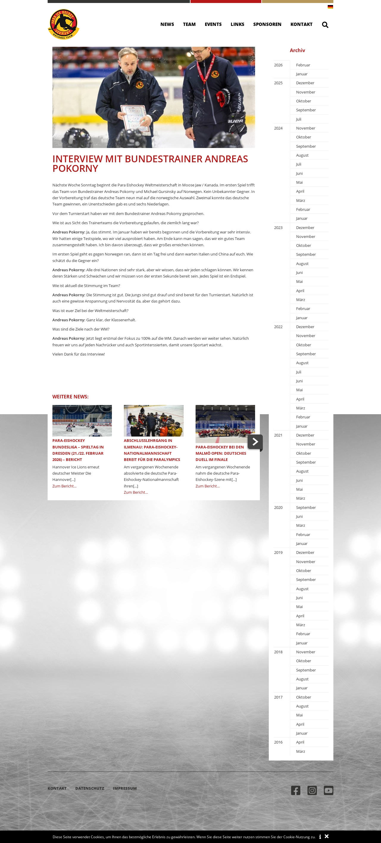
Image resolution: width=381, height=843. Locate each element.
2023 (278, 227)
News (167, 24)
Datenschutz (89, 788)
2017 (278, 697)
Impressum (125, 788)
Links (237, 24)
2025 (278, 82)
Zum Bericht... (64, 486)
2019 (278, 552)
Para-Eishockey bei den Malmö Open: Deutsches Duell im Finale (221, 453)
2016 (278, 742)
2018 (278, 652)
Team (189, 24)
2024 (278, 128)
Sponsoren (267, 24)
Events (213, 24)
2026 (278, 65)
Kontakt (302, 24)
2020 (278, 507)
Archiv (297, 50)
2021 (278, 435)
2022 (278, 326)
